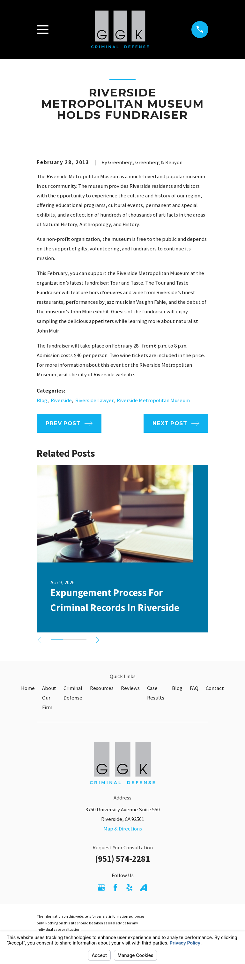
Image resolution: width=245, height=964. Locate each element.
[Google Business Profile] (101, 887)
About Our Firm (49, 698)
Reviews (130, 688)
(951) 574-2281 (122, 858)
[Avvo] (143, 887)
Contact (215, 688)
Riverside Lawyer (94, 400)
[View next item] (97, 640)
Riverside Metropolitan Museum (153, 400)
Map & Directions (122, 828)
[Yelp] (129, 887)
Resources (102, 688)
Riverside (61, 400)
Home (28, 688)
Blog (42, 400)
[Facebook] (115, 887)
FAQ (194, 688)
